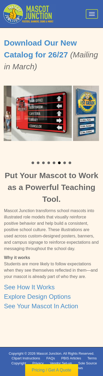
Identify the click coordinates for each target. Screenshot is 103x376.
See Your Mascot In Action (41, 306)
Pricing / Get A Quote (51, 370)
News (78, 368)
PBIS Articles (71, 358)
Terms (92, 358)
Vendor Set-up (61, 363)
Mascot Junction (49, 353)
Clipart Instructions (26, 358)
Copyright (18, 363)
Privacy (38, 363)
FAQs (50, 358)
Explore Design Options (37, 297)
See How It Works (29, 287)
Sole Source (87, 363)
